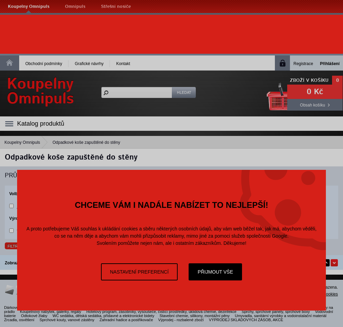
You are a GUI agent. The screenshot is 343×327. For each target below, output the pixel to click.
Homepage (9, 62)
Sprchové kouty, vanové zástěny (66, 320)
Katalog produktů (40, 123)
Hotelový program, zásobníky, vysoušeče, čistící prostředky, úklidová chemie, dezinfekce (161, 312)
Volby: (15, 193)
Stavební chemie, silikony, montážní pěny (195, 316)
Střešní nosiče (116, 6)
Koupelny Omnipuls (28, 6)
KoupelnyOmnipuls (40, 91)
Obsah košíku (312, 105)
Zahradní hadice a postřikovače (126, 320)
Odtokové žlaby (34, 316)
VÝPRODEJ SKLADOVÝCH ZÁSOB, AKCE (246, 320)
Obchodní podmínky (43, 63)
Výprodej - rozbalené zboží (181, 320)
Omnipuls (75, 6)
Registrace (303, 63)
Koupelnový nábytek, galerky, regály (50, 312)
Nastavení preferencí (139, 272)
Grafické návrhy (89, 63)
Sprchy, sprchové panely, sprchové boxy (276, 312)
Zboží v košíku (309, 80)
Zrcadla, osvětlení (19, 320)
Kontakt (123, 63)
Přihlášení (330, 63)
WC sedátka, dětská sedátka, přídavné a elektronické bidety (103, 316)
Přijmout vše (215, 272)
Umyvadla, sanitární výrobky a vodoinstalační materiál (280, 316)
